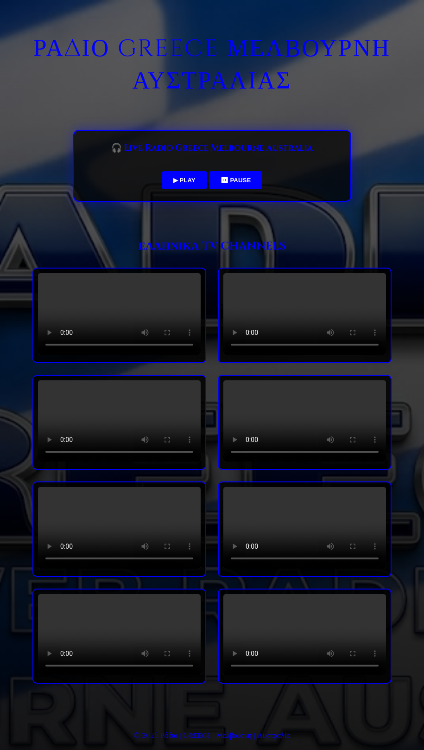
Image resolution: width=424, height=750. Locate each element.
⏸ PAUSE (236, 180)
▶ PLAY (184, 180)
